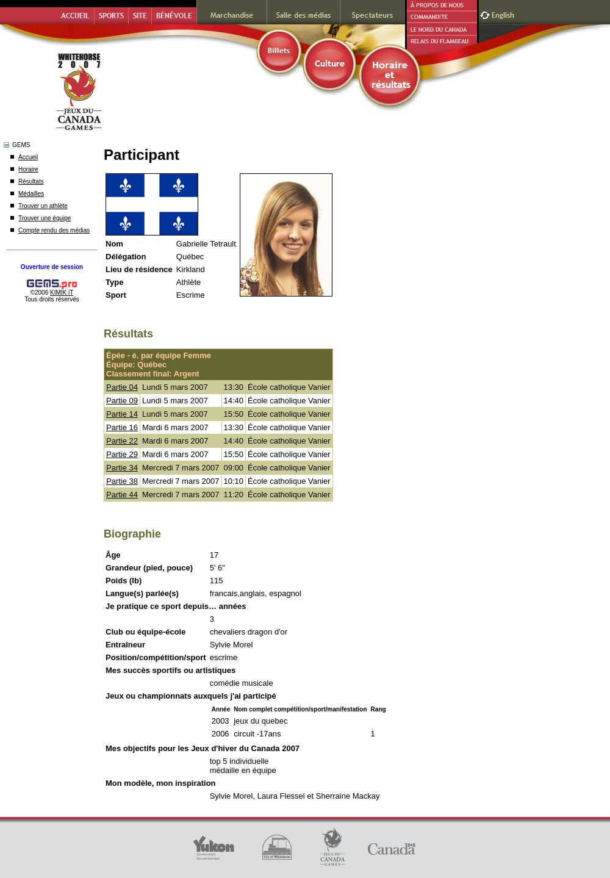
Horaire (28, 169)
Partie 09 (122, 400)
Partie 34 (122, 467)
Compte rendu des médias (54, 230)
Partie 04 (122, 387)
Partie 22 (122, 440)
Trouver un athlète (43, 206)
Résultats (31, 181)
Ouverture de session (52, 267)
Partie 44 (122, 494)
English (504, 13)
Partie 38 (122, 481)
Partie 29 (122, 454)
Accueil (28, 157)
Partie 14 (122, 414)
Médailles (31, 193)
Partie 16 (122, 427)
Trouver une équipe (44, 218)
